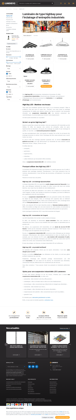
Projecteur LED (9, 19)
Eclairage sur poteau (10, 21)
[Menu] (73, 3)
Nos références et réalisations (34, 393)
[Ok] (24, 366)
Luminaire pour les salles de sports (46, 55)
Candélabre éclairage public (11, 30)
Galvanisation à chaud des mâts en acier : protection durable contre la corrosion (38, 346)
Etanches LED (9, 17)
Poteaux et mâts (31, 383)
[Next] (69, 344)
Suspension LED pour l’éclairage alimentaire (63, 55)
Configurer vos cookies (47, 417)
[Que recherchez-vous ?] (36, 3)
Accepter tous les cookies (62, 417)
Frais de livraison (53, 385)
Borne (7, 25)
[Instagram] (36, 366)
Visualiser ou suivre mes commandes (13, 383)
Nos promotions (53, 389)
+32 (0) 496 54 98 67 (56, 369)
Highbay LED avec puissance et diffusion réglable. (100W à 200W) (30, 80)
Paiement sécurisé (53, 383)
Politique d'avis (53, 387)
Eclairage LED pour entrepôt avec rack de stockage (29, 55)
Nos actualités (12, 328)
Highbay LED (9, 15)
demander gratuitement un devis (41, 297)
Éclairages (15, 8)
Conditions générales (40, 398)
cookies (61, 411)
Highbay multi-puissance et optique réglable (46, 80)
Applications (30, 387)
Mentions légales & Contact (29, 398)
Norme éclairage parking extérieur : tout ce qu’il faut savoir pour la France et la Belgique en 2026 (59, 346)
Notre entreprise (53, 381)
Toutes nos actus (64, 328)
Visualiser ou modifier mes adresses (13, 387)
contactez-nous (48, 300)
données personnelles (36, 414)
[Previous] (6, 344)
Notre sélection (31, 391)
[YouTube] (33, 366)
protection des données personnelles (13, 372)
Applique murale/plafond (11, 23)
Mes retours (8, 385)
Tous (8, 73)
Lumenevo (9, 8)
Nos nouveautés (53, 390)
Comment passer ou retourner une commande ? (16, 381)
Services (30, 385)
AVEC (11, 94)
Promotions (9, 33)
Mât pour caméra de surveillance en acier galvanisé (16, 346)
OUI (10, 76)
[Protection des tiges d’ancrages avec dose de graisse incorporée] (8, 37)
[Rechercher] (52, 3)
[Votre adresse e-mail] (16, 366)
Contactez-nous (53, 392)
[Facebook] (29, 366)
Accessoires (9, 27)
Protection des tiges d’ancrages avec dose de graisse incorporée (16, 36)
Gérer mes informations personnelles (13, 389)
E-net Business (20, 401)
